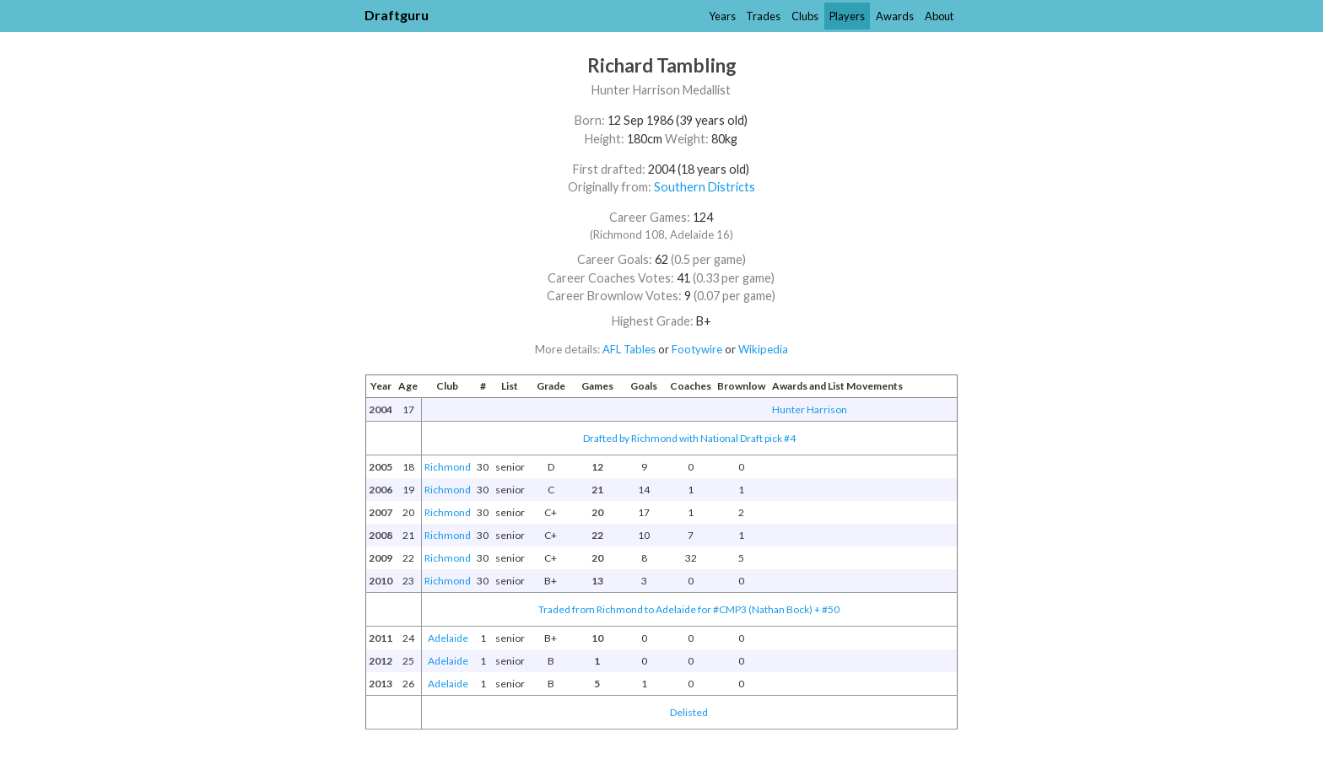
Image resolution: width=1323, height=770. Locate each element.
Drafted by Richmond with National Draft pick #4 (689, 438)
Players (847, 16)
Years (722, 16)
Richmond (447, 466)
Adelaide (448, 638)
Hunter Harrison (809, 409)
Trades (763, 16)
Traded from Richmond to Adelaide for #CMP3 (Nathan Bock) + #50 (689, 609)
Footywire (697, 349)
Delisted (689, 712)
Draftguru (396, 15)
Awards (895, 16)
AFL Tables (629, 349)
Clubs (804, 16)
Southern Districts (704, 187)
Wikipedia (763, 349)
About (939, 16)
